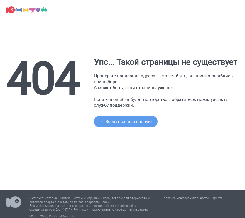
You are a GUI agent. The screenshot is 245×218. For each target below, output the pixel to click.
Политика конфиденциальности (185, 198)
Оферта (217, 198)
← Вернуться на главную (126, 121)
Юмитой (13, 202)
